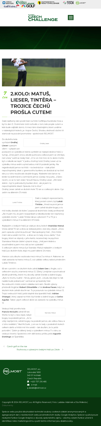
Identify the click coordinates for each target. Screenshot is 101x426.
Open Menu (71, 17)
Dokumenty (7, 405)
